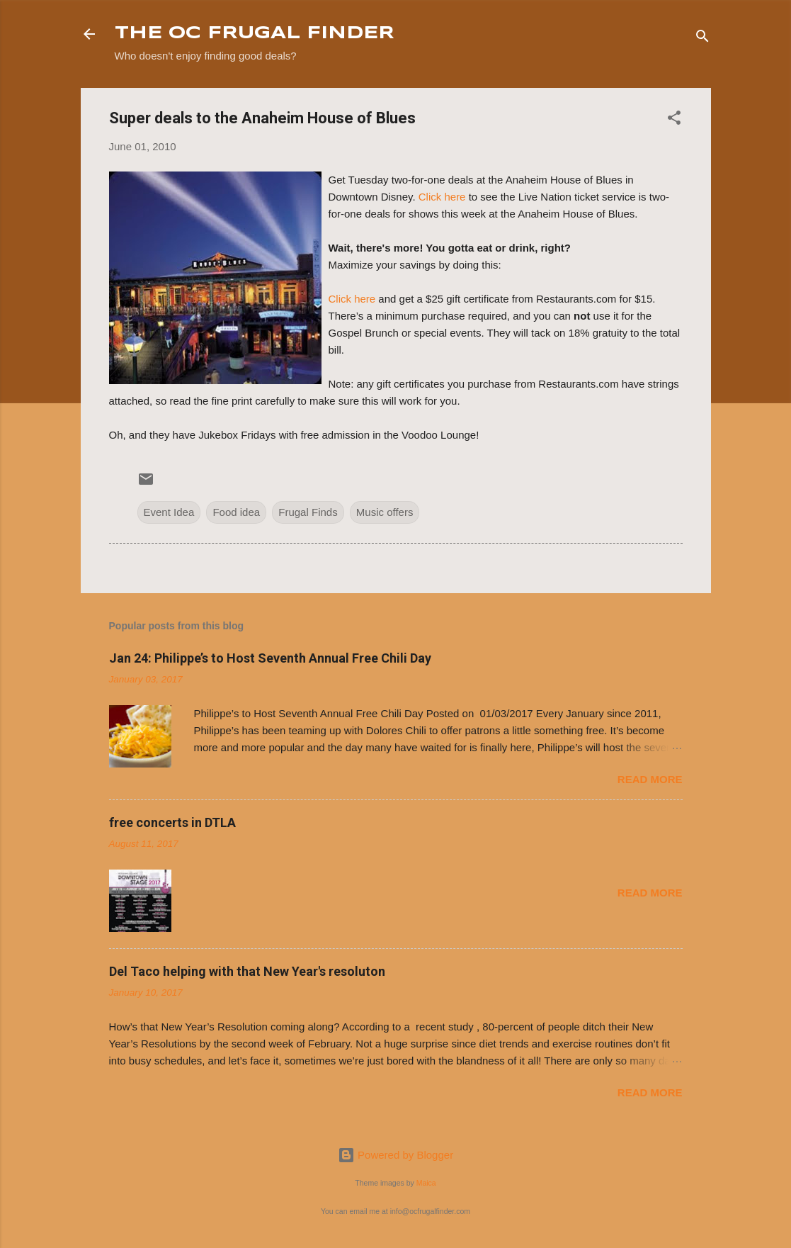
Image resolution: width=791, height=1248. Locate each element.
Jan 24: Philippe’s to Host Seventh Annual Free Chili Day (270, 658)
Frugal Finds (307, 512)
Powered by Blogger (395, 1155)
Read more (650, 779)
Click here (442, 197)
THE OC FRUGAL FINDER (254, 34)
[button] (674, 120)
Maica (426, 1183)
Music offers (385, 512)
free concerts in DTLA (172, 822)
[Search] (702, 38)
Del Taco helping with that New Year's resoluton (247, 971)
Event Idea (169, 512)
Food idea (236, 512)
